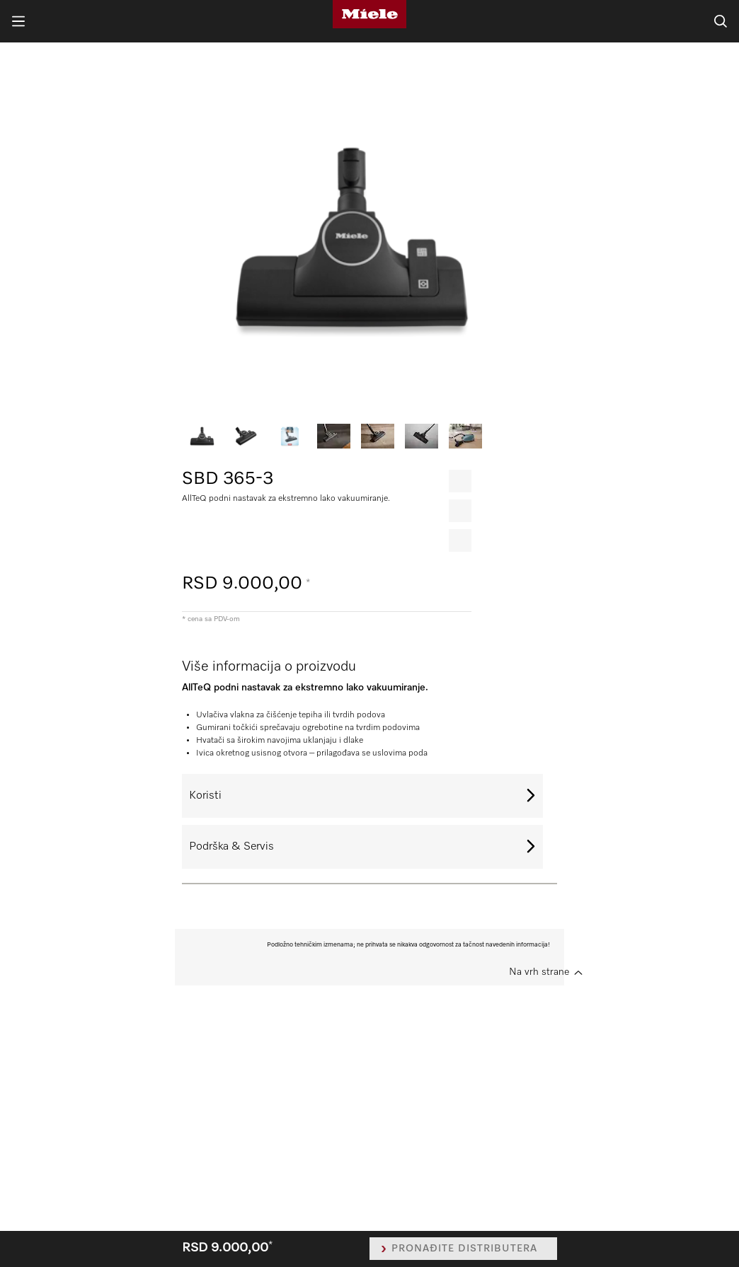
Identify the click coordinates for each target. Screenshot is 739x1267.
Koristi (205, 796)
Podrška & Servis (231, 846)
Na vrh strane (539, 972)
